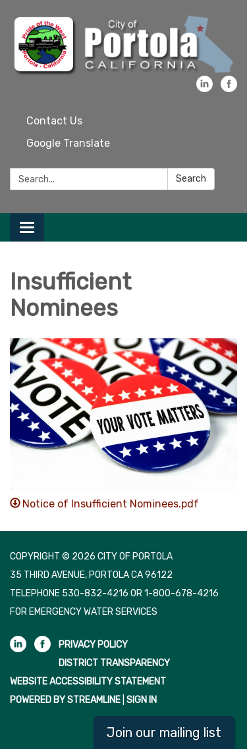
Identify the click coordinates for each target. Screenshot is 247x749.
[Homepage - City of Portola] (123, 44)
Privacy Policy (93, 644)
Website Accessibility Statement (88, 681)
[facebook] (229, 88)
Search (191, 178)
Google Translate (68, 143)
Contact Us (54, 121)
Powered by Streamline (65, 700)
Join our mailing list (164, 732)
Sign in (141, 700)
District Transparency (114, 663)
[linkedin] (204, 88)
